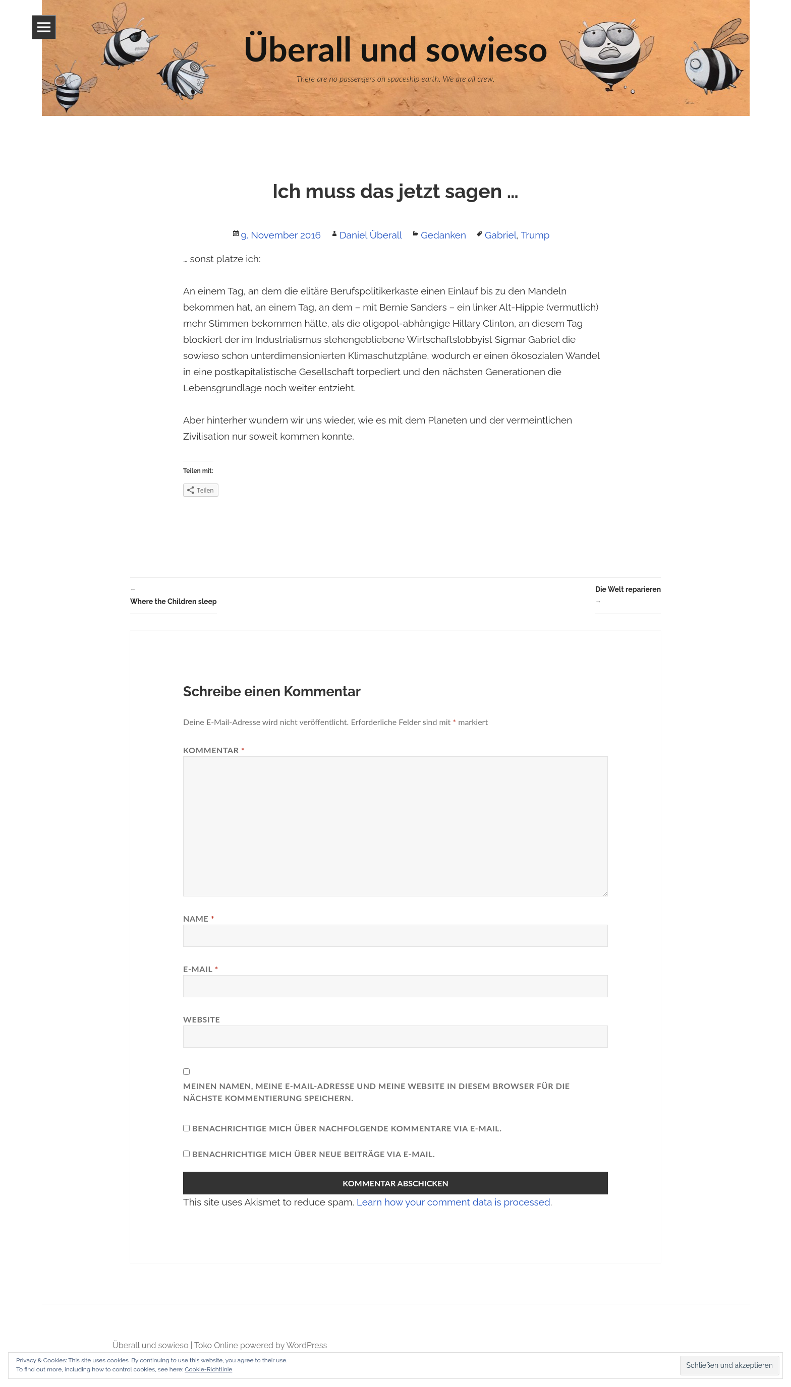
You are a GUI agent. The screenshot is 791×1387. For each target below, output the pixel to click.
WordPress (306, 1345)
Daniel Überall (371, 234)
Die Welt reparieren (628, 596)
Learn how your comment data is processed (453, 1202)
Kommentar (214, 750)
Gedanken (443, 234)
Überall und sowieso (150, 1345)
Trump (535, 234)
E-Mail (200, 969)
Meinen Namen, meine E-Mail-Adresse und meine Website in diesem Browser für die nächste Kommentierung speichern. (376, 1092)
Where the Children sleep (173, 594)
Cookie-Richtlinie (208, 1369)
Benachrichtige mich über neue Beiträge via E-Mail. (313, 1154)
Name (198, 918)
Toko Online (216, 1345)
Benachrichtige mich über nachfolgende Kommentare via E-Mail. (347, 1128)
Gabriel (501, 234)
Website (201, 1019)
